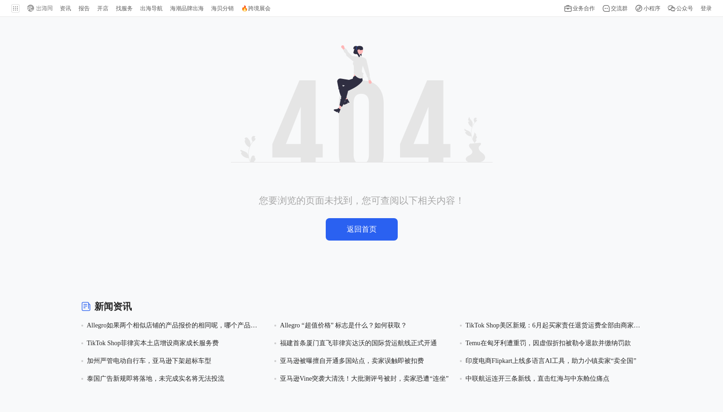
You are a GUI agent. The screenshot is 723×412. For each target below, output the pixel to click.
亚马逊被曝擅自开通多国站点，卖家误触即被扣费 (352, 360)
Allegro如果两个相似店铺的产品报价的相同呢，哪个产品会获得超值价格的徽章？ (172, 326)
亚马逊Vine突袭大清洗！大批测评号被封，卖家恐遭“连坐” (364, 378)
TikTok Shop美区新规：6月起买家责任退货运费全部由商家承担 (552, 326)
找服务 (124, 8)
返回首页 (362, 229)
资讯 (65, 8)
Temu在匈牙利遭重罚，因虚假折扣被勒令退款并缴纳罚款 (548, 343)
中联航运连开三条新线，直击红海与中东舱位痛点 (537, 378)
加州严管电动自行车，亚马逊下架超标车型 (149, 360)
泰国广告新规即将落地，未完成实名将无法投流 (155, 378)
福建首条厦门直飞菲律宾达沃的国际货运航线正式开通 (358, 343)
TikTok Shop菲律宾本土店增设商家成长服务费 (153, 343)
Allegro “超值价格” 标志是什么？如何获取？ (343, 325)
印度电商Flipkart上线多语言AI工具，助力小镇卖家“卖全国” (551, 360)
